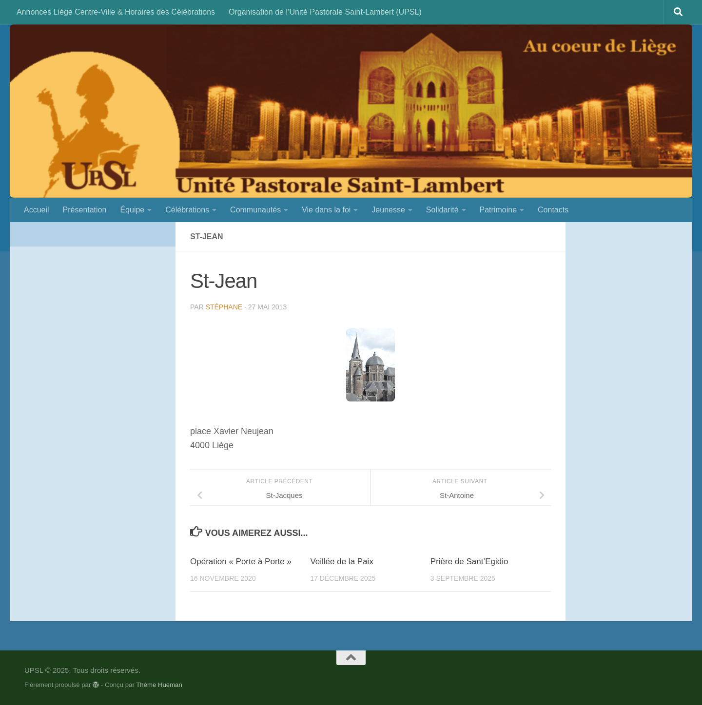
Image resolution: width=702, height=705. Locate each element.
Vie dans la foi (326, 210)
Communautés (255, 210)
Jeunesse (388, 210)
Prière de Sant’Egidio (469, 561)
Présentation (85, 210)
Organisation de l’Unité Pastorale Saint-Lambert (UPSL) (325, 12)
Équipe (132, 210)
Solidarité (442, 210)
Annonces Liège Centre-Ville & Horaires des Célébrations (116, 12)
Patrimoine (498, 210)
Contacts (553, 210)
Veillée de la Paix (341, 561)
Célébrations (187, 210)
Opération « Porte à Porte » (241, 561)
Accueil (36, 210)
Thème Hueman (159, 684)
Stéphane (224, 307)
